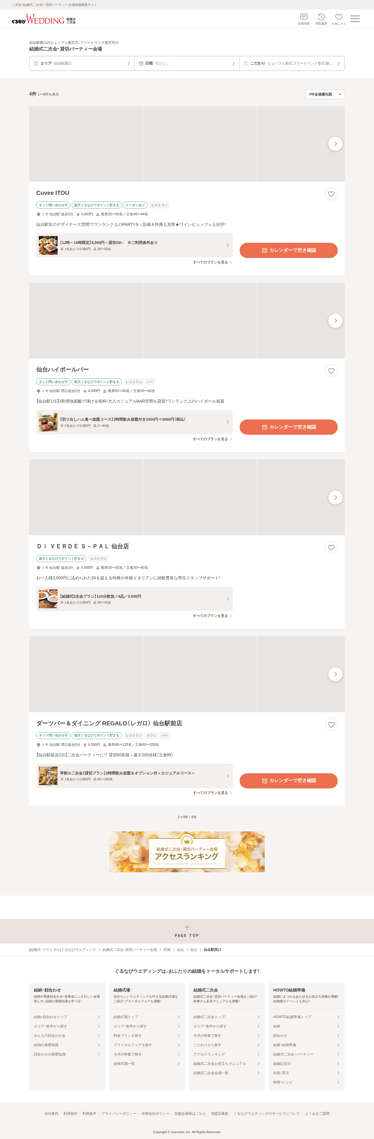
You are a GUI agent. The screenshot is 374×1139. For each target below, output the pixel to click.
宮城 (166, 950)
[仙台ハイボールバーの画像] (187, 320)
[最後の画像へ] (335, 144)
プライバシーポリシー (118, 1114)
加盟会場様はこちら (190, 1114)
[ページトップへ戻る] (187, 931)
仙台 (180, 950)
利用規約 (70, 1114)
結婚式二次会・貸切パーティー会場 (130, 950)
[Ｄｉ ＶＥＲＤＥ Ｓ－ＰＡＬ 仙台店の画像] (187, 497)
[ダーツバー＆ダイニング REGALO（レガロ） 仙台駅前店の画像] (187, 674)
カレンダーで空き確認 (288, 250)
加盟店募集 (219, 1114)
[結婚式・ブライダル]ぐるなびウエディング (62, 950)
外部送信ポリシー (155, 1114)
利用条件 (89, 1114)
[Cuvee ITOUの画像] (187, 144)
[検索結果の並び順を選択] (325, 94)
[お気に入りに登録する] (331, 194)
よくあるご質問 (317, 1114)
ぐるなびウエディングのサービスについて (266, 1114)
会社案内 (51, 1114)
